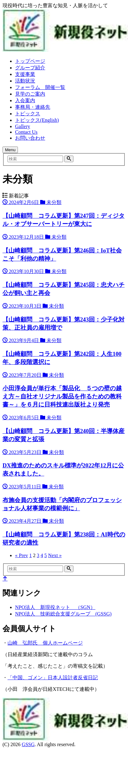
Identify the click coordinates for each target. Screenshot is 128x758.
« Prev (21, 555)
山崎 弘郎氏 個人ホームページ (45, 643)
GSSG (28, 744)
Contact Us (26, 132)
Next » (54, 555)
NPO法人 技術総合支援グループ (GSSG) (63, 613)
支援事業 (25, 74)
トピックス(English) (37, 120)
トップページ (30, 61)
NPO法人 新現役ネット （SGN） (55, 607)
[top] (5, 578)
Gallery (22, 126)
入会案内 (25, 100)
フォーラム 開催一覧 (40, 87)
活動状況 (25, 80)
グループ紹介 (30, 67)
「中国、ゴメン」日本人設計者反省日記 (53, 677)
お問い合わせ (30, 138)
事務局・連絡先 (32, 107)
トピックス (27, 113)
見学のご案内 (30, 94)
